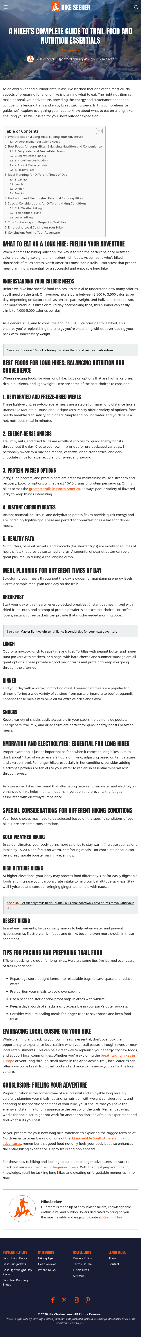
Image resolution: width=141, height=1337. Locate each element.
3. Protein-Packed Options (32, 160)
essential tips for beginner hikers (51, 1167)
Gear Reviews (47, 1264)
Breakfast (21, 179)
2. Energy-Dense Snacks (30, 156)
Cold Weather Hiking (28, 208)
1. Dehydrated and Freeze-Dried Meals (40, 151)
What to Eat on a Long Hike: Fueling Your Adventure (45, 137)
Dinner (19, 188)
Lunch (19, 184)
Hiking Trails (70, 50)
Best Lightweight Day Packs (17, 1272)
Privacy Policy (82, 1258)
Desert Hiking (23, 217)
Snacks (19, 193)
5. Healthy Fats (24, 170)
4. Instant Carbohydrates (31, 165)
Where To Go (47, 1270)
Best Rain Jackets (14, 1264)
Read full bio (112, 1217)
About (113, 1258)
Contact (114, 1264)
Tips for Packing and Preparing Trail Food (38, 222)
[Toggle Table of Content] (97, 131)
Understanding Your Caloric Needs (37, 141)
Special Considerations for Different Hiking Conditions (47, 203)
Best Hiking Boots (15, 1258)
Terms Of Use (82, 1264)
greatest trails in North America (54, 488)
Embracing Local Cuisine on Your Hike (35, 227)
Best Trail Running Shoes (15, 1282)
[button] (5, 8)
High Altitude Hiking (28, 213)
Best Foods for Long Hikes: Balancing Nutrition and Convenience (55, 146)
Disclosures (81, 1270)
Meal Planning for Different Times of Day (37, 174)
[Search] (136, 6)
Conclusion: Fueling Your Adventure (34, 232)
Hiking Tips (45, 1258)
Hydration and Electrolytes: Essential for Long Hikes (45, 198)
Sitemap (79, 1276)
